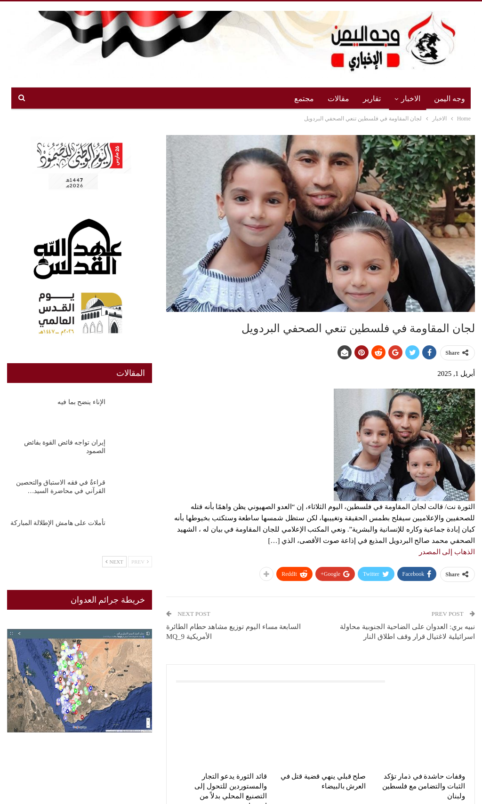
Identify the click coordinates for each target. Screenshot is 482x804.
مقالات (338, 99)
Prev (140, 562)
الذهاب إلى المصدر (447, 552)
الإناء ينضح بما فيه (81, 402)
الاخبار (410, 99)
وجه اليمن (449, 99)
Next (114, 562)
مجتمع (304, 99)
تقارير (372, 99)
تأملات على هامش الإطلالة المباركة (57, 522)
